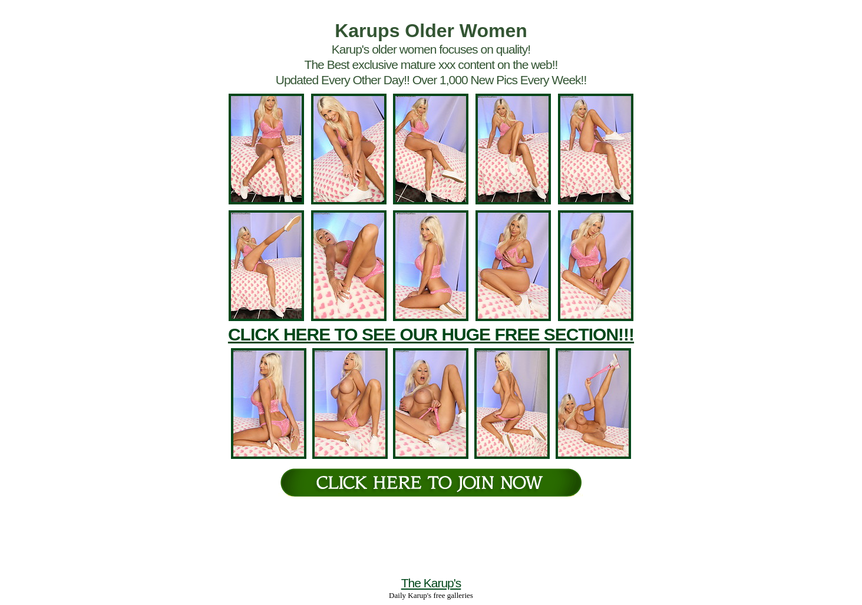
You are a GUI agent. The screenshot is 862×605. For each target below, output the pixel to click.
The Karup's (431, 583)
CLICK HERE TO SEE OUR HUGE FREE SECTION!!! (431, 334)
